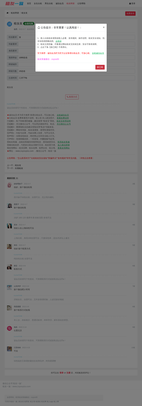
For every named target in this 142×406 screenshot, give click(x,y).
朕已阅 (100, 67)
